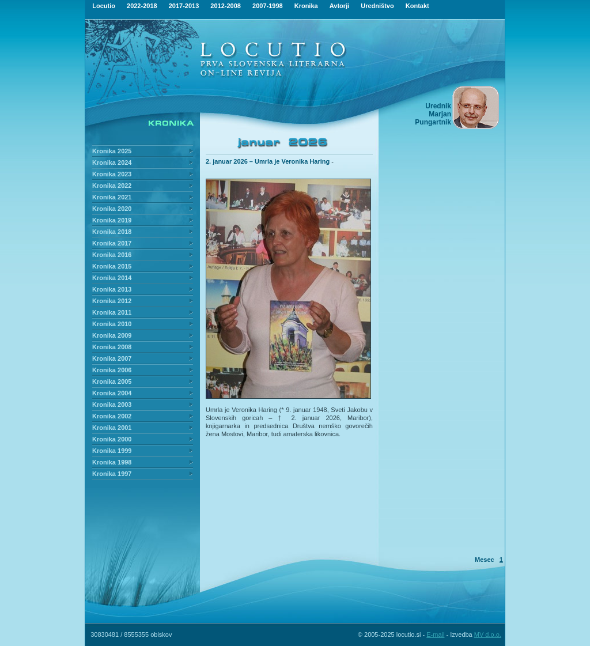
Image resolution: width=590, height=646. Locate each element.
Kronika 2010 (111, 323)
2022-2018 (142, 5)
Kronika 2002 (111, 416)
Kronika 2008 (111, 346)
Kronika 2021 (111, 197)
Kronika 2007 (111, 358)
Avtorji (339, 5)
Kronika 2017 (111, 243)
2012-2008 (225, 5)
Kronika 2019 (111, 220)
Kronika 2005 (111, 381)
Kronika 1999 (111, 450)
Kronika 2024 (111, 162)
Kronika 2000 (111, 439)
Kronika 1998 (111, 462)
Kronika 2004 (111, 393)
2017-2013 (184, 5)
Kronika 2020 (111, 208)
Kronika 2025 (111, 151)
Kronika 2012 (111, 300)
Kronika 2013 (111, 289)
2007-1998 (267, 5)
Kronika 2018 (111, 231)
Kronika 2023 (111, 174)
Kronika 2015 (111, 266)
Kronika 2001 (111, 427)
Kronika (306, 5)
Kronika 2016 (111, 254)
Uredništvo (377, 5)
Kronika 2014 (111, 277)
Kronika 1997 (111, 473)
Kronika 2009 (111, 335)
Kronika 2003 (111, 404)
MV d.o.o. (487, 634)
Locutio (103, 5)
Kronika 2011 (111, 312)
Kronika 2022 (111, 185)
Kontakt (417, 5)
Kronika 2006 (111, 370)
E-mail (435, 634)
